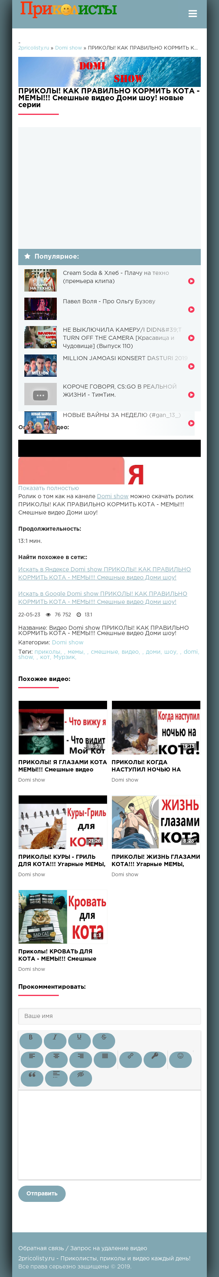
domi (191, 652)
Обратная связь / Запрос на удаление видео (82, 1248)
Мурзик (64, 657)
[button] (31, 1041)
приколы (47, 652)
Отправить (42, 1193)
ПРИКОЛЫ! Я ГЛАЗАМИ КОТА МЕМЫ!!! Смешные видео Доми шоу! (62, 767)
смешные (104, 652)
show (25, 657)
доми (153, 652)
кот (45, 657)
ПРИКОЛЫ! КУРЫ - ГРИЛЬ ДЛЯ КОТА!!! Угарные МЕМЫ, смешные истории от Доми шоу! (61, 861)
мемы (76, 652)
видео (130, 652)
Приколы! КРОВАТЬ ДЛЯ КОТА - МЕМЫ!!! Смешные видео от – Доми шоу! (57, 956)
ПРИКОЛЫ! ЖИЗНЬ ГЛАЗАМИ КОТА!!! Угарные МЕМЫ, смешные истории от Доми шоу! (156, 861)
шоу (170, 652)
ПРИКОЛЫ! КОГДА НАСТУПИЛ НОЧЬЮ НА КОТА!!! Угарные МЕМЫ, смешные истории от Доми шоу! (151, 767)
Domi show (113, 496)
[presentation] (30, 1041)
